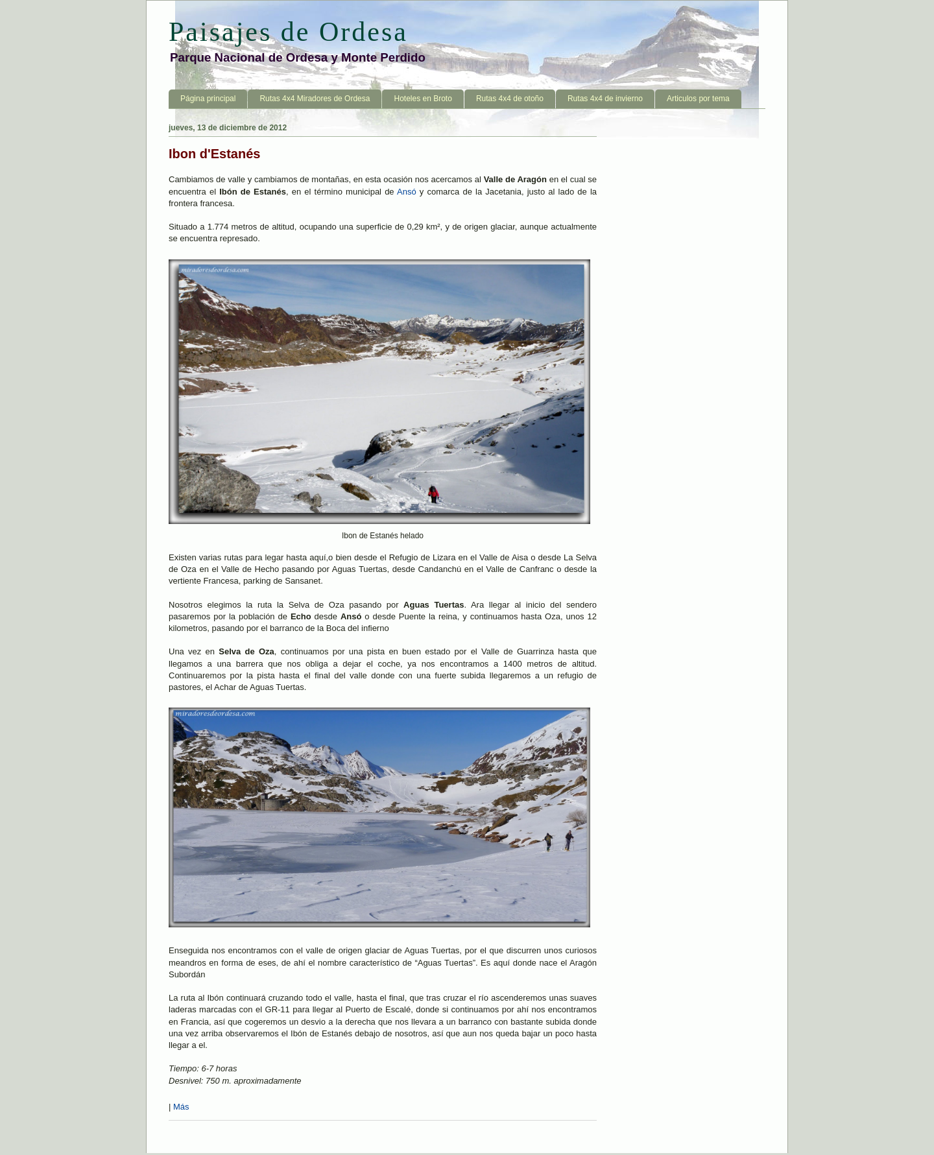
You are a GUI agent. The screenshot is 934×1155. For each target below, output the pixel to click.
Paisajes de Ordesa (288, 32)
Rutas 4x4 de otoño (510, 98)
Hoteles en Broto (422, 98)
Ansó (406, 191)
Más (181, 1107)
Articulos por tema (698, 98)
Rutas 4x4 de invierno (605, 98)
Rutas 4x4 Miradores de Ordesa (314, 98)
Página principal (207, 98)
